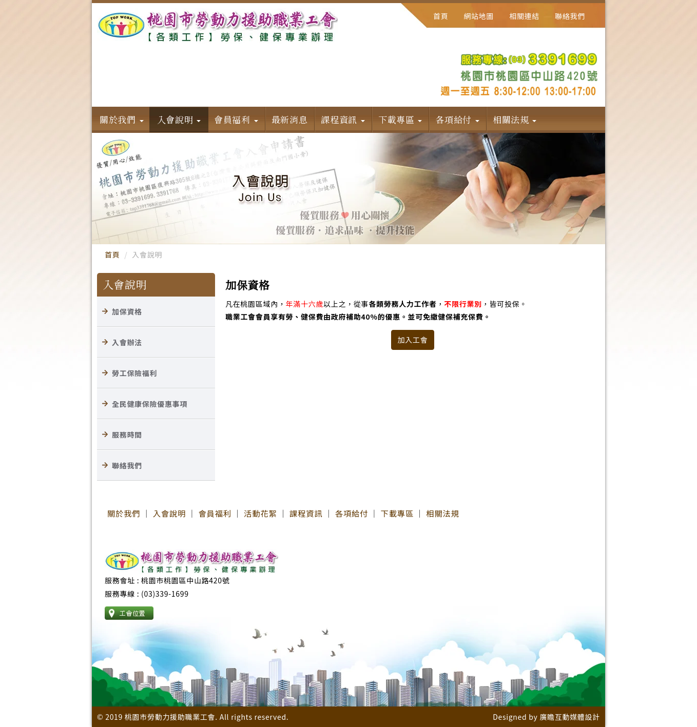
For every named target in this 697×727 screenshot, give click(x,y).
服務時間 (127, 434)
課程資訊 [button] (343, 119)
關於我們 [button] (122, 119)
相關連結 (524, 16)
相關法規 (442, 513)
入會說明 (169, 513)
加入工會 (413, 340)
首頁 (440, 16)
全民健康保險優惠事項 (149, 404)
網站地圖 (478, 16)
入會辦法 (127, 342)
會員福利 (215, 513)
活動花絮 (260, 513)
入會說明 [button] (179, 119)
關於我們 (123, 513)
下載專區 (397, 513)
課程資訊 (305, 513)
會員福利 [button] (236, 119)
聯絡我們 (570, 16)
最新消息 (290, 119)
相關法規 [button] (515, 119)
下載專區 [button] (400, 119)
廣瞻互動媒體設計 (569, 717)
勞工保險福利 (134, 373)
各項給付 (351, 513)
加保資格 (127, 311)
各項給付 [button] (457, 119)
